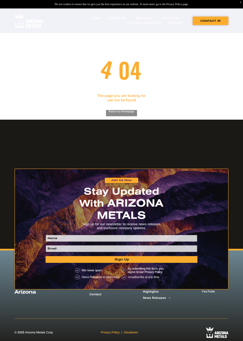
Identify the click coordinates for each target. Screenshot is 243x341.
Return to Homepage (121, 111)
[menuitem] (97, 10)
